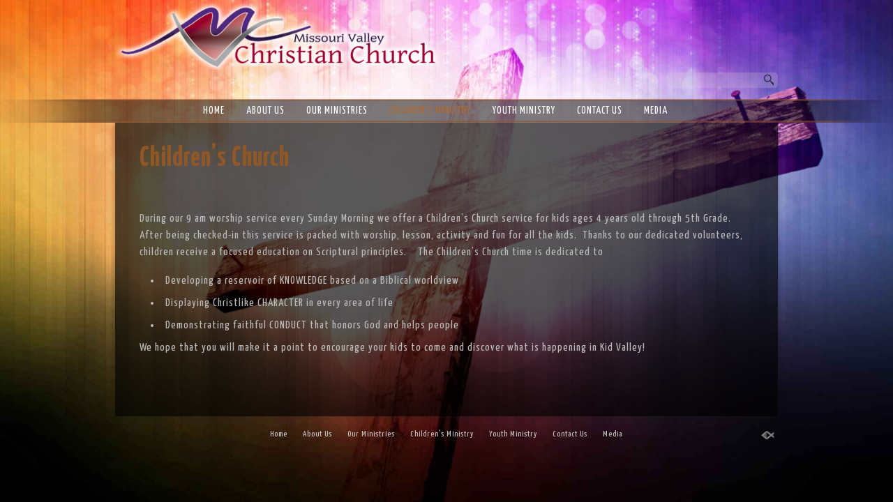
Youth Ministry (524, 111)
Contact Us (599, 111)
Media (656, 111)
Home (214, 111)
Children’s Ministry (430, 111)
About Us (265, 111)
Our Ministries (337, 111)
